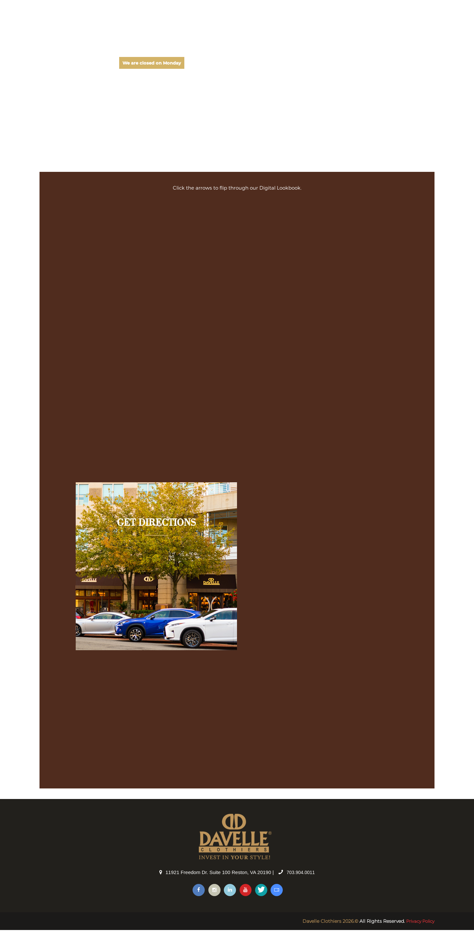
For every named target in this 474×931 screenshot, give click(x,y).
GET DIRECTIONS (156, 523)
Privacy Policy (418, 922)
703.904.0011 (301, 872)
